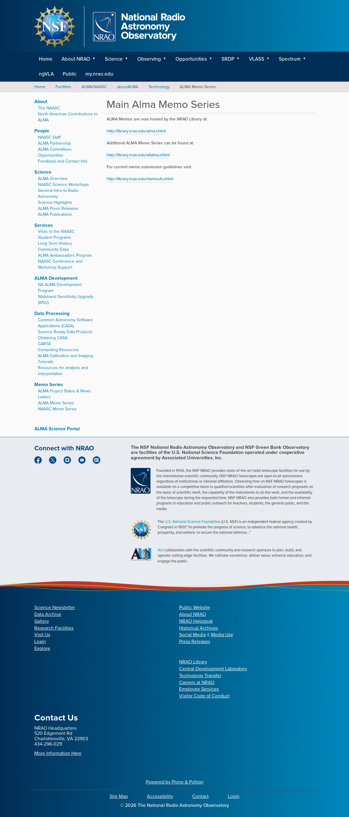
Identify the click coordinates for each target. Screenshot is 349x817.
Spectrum (290, 59)
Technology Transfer (200, 675)
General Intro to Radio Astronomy (58, 193)
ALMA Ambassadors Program (65, 255)
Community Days (53, 249)
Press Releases (194, 641)
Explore (42, 648)
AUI (161, 550)
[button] (96, 59)
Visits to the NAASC (56, 231)
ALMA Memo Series (56, 403)
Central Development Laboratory (213, 668)
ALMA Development (55, 278)
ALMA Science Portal (57, 428)
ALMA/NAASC (94, 87)
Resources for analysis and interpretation (63, 371)
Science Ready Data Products (65, 332)
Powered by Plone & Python (175, 781)
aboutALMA (127, 87)
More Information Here (58, 753)
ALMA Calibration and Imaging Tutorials (65, 359)
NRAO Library (193, 661)
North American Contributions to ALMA (68, 117)
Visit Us (42, 634)
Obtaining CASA (52, 338)
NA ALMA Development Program (60, 287)
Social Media (192, 634)
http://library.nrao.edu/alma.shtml (136, 131)
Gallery (41, 621)
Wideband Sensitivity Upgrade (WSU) (65, 299)
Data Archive (47, 614)
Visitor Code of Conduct (204, 695)
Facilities (63, 87)
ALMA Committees (55, 149)
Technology (159, 87)
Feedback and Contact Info (62, 161)
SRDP (228, 59)
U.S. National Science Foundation (192, 521)
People (41, 130)
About (40, 101)
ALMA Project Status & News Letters (64, 394)
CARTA (44, 344)
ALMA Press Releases (58, 208)
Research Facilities (53, 628)
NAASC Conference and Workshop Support (60, 264)
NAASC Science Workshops (63, 184)
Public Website (194, 607)
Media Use (222, 634)
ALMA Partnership (54, 143)
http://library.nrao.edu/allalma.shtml (138, 155)
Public (69, 74)
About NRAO (76, 59)
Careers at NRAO (196, 682)
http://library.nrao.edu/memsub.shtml (140, 179)
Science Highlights (55, 202)
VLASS (256, 59)
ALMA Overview (52, 178)
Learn (40, 641)
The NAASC (49, 108)
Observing (149, 59)
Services (43, 225)
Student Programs (54, 237)
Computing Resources (58, 350)
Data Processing (52, 313)
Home (46, 59)
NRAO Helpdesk (196, 621)
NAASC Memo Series (57, 409)
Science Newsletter (54, 607)
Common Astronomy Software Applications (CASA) (65, 323)
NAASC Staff (49, 137)
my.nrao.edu (99, 74)
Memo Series (48, 384)
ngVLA (46, 74)
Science (114, 59)
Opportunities (191, 59)
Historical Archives (198, 628)
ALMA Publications (55, 214)
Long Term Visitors (55, 243)
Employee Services (199, 689)
